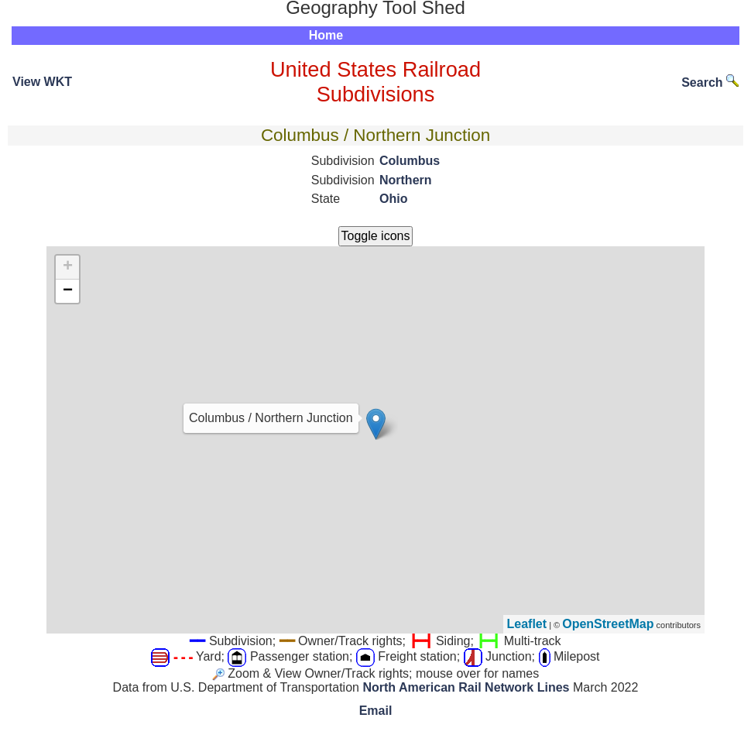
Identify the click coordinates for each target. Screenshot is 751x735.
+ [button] (68, 267)
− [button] (68, 291)
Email (376, 710)
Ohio (393, 198)
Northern (405, 180)
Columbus (409, 160)
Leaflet (527, 623)
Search (710, 82)
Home (326, 35)
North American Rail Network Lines (465, 687)
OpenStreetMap (607, 623)
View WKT (42, 81)
